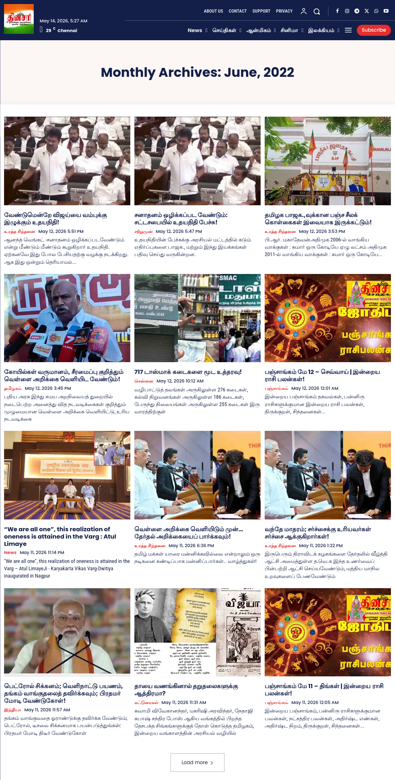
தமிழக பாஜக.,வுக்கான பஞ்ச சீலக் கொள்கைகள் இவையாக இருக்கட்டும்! (325, 218)
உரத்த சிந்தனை (19, 230)
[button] (317, 11)
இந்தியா (12, 705)
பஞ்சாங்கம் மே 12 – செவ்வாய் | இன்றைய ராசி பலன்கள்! (324, 374)
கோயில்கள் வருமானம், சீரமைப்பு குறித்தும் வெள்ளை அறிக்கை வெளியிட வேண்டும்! (59, 374)
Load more (197, 758)
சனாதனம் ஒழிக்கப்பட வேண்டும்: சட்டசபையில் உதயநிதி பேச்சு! (195, 218)
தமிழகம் (13, 386)
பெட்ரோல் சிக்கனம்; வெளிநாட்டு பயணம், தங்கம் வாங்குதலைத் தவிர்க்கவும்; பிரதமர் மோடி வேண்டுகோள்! (66, 690)
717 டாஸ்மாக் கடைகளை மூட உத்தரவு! (183, 371)
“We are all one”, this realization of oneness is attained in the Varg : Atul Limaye (67, 530)
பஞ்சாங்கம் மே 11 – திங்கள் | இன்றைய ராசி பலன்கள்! (320, 686)
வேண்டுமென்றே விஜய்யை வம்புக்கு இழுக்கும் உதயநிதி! (65, 218)
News (10, 542)
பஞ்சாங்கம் (276, 386)
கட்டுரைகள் (146, 692)
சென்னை (143, 379)
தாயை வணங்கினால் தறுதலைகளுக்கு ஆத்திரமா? (197, 683)
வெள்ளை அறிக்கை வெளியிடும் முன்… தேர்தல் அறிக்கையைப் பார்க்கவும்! (195, 530)
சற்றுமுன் (143, 230)
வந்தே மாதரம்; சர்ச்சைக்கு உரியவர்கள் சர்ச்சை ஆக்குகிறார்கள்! (323, 530)
